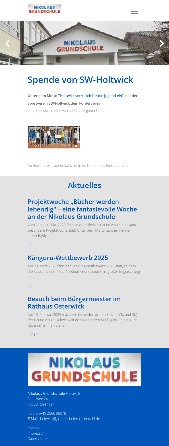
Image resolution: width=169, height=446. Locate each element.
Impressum (36, 433)
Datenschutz (37, 438)
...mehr (33, 244)
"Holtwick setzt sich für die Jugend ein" (91, 95)
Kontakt (33, 427)
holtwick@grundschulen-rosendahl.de (70, 418)
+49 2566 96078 (53, 413)
